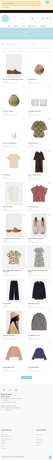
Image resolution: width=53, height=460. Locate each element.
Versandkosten (15, 83)
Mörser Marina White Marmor (9, 143)
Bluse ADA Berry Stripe (33, 206)
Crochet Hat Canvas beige (9, 335)
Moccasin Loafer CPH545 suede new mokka (13, 79)
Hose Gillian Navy (7, 303)
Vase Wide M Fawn (32, 79)
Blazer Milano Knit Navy (33, 303)
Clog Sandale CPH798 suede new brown (12, 238)
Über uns (38, 434)
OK (47, 2)
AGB (37, 437)
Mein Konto (3, 448)
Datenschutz (39, 440)
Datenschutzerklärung (8, 3)
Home (24, 35)
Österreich (32, 26)
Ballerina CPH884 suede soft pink (35, 238)
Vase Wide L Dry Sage (8, 111)
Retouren (3, 443)
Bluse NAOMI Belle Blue (33, 367)
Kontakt (38, 445)
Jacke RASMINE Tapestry (9, 367)
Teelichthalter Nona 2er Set (34, 111)
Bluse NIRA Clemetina (33, 143)
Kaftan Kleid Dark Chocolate (34, 175)
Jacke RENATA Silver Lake (34, 335)
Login (2, 446)
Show (8, 44)
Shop (29, 35)
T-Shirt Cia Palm (6, 175)
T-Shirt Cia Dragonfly (7, 206)
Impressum (39, 442)
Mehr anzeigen (26, 377)
